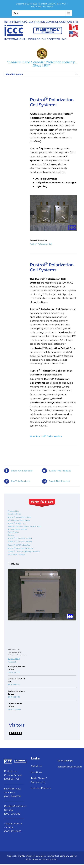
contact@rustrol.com (42, 6)
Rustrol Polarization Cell (41, 244)
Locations (36, 772)
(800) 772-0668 (14, 709)
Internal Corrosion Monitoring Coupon (24, 526)
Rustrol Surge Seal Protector (21, 548)
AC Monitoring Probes (17, 529)
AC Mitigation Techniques (19, 520)
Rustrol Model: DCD (17, 523)
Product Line (13, 511)
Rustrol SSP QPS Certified (19, 517)
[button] (32, 213)
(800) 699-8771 (14, 685)
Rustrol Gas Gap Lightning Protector (24, 552)
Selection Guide (14, 514)
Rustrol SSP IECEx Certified (20, 542)
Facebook (12, 662)
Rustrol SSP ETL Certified (19, 545)
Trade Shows (13, 532)
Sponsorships (65, 760)
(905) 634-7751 (58, 4)
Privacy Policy (50, 859)
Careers (11, 535)
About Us (36, 766)
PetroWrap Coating (16, 554)
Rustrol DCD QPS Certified (20, 538)
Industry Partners (41, 788)
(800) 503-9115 (14, 697)
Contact (14, 659)
